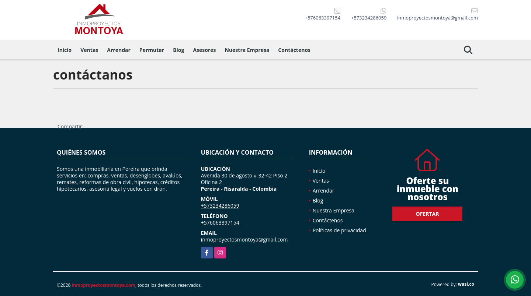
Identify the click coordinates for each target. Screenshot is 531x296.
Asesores (204, 49)
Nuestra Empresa (247, 49)
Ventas (89, 49)
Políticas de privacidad (339, 230)
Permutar (151, 49)
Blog (178, 49)
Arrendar (119, 49)
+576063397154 (322, 17)
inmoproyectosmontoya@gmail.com (244, 239)
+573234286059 (369, 17)
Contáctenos (294, 49)
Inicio (65, 49)
